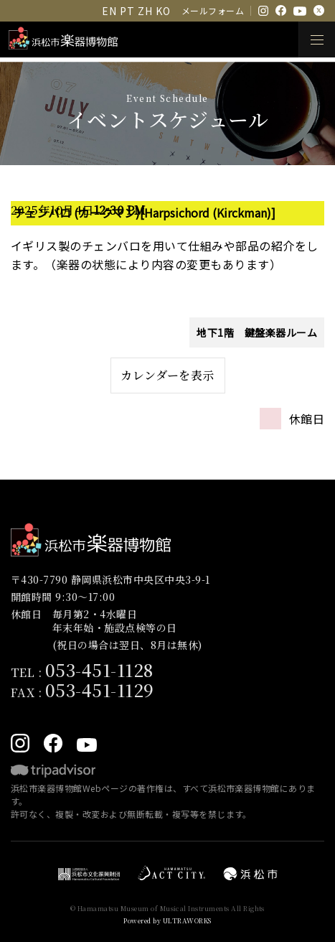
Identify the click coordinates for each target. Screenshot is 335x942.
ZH (145, 11)
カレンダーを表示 (167, 375)
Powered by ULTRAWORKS (167, 920)
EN (109, 11)
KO (163, 11)
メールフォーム (212, 10)
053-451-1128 (99, 669)
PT (127, 11)
